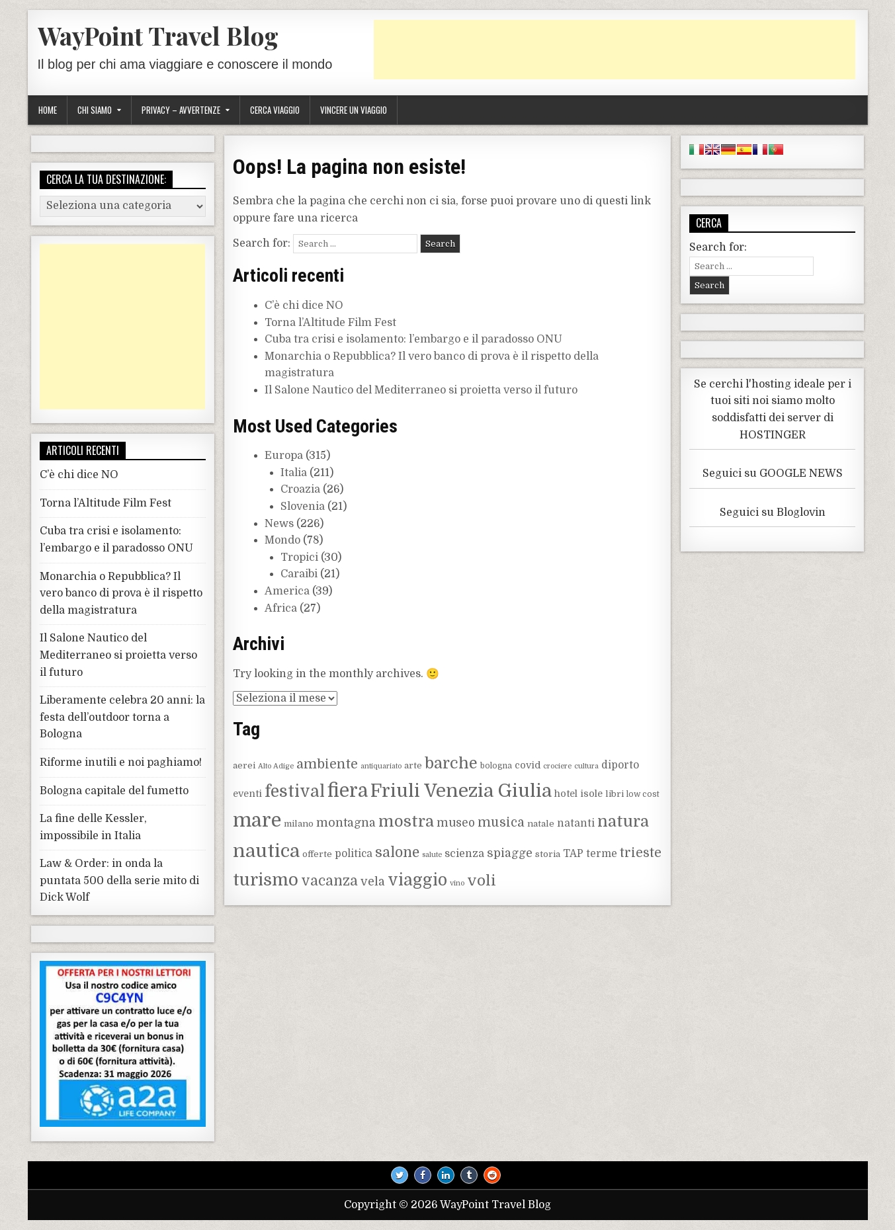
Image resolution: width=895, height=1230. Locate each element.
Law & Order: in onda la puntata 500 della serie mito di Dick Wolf (119, 880)
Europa (284, 456)
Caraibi (299, 574)
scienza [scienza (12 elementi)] (464, 854)
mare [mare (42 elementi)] (257, 820)
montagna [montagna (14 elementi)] (346, 822)
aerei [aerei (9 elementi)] (244, 765)
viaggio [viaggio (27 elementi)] (417, 880)
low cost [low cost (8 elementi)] (643, 794)
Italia (293, 473)
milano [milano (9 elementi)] (299, 824)
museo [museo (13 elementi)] (456, 823)
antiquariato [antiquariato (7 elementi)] (381, 766)
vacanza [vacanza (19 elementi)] (329, 881)
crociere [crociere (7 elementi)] (557, 766)
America (287, 591)
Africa (281, 608)
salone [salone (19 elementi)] (397, 852)
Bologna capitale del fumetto (114, 791)
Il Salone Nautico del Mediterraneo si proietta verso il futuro (421, 390)
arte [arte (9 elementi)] (413, 765)
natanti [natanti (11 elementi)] (576, 823)
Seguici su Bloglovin (773, 512)
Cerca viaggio (275, 109)
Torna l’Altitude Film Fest (330, 323)
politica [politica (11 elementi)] (353, 854)
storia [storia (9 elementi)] (547, 854)
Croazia (300, 489)
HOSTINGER (773, 435)
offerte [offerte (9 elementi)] (317, 854)
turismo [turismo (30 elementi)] (265, 879)
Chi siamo (94, 109)
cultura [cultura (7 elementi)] (586, 766)
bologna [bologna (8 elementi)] (496, 765)
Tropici (299, 557)
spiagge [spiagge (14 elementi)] (510, 853)
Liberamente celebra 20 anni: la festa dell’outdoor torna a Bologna (122, 717)
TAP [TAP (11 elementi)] (573, 854)
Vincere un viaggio (353, 109)
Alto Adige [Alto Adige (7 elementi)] (276, 766)
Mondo (282, 540)
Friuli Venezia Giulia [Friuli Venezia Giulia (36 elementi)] (461, 790)
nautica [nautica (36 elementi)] (266, 851)
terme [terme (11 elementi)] (601, 854)
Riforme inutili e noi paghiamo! (121, 762)
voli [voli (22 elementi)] (481, 880)
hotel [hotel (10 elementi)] (565, 793)
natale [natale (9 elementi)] (540, 824)
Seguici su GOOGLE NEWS (773, 473)
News (279, 524)
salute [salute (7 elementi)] (432, 854)
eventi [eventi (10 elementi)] (247, 793)
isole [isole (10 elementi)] (591, 793)
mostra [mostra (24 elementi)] (406, 822)
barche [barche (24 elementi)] (451, 763)
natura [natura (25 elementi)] (623, 822)
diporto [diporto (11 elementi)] (620, 765)
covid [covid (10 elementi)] (527, 765)
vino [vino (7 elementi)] (457, 883)
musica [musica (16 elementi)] (501, 822)
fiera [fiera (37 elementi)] (347, 790)
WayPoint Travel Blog (158, 35)
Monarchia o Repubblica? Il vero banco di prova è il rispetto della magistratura (121, 593)
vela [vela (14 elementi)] (373, 881)
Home (47, 109)
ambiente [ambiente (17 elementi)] (327, 764)
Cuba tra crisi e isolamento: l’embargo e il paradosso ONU (413, 339)
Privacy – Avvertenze (181, 109)
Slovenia (302, 506)
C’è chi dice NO (304, 305)
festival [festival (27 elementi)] (295, 791)
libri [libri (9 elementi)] (614, 794)
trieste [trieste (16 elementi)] (640, 853)
